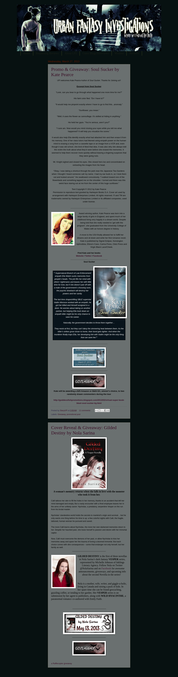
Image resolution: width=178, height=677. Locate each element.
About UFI (71, 53)
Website (79, 256)
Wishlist (119, 53)
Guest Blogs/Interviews (96, 53)
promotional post (73, 414)
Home (26, 53)
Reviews (134, 53)
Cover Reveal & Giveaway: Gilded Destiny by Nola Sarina (84, 430)
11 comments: (85, 410)
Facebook (97, 256)
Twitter (88, 256)
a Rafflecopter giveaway (61, 663)
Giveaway (62, 414)
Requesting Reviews (47, 53)
